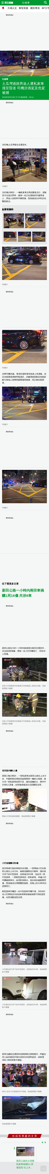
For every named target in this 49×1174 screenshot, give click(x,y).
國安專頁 (35, 8)
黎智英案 (23, 8)
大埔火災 (12, 8)
